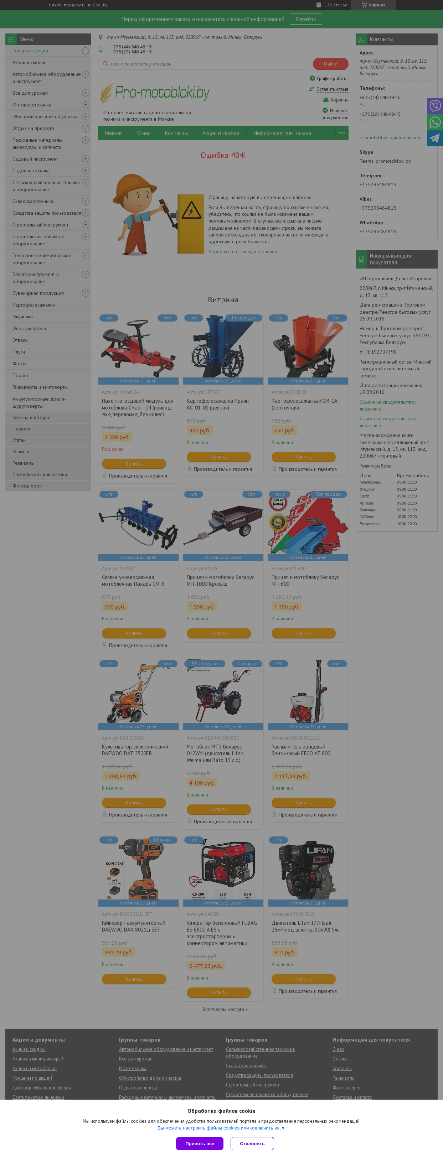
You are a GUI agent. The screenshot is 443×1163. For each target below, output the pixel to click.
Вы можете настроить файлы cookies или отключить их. (219, 1128)
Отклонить (252, 1143)
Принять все (199, 1143)
